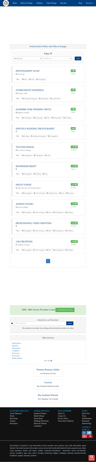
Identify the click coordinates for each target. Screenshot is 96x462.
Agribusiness (16, 343)
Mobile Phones (17, 358)
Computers (16, 351)
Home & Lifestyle (40, 423)
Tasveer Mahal (25, 147)
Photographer (57, 118)
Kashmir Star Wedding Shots (33, 109)
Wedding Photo (52, 193)
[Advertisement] (48, 26)
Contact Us (62, 416)
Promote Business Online (48, 369)
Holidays (39, 3)
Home (15, 3)
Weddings (67, 118)
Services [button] (89, 3)
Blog (80, 3)
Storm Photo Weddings (30, 90)
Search (92, 457)
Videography (27, 118)
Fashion (12, 421)
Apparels (15, 346)
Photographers (58, 212)
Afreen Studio (24, 204)
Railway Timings (27, 3)
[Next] (52, 261)
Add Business (87, 418)
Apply (78, 58)
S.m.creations (24, 241)
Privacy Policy (63, 418)
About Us (61, 413)
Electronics (16, 353)
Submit (70, 323)
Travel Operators (16, 413)
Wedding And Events (41, 421)
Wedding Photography (29, 98)
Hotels (12, 416)
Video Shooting (39, 193)
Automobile (16, 348)
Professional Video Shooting (34, 223)
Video (31, 79)
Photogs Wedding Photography (35, 128)
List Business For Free (65, 310)
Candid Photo (55, 98)
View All (48, 361)
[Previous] (44, 261)
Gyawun (48, 382)
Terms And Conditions (66, 421)
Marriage (69, 193)
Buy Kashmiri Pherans (48, 395)
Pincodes (63, 3)
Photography (41, 79)
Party (45, 174)
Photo (24, 79)
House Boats (38, 418)
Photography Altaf (28, 71)
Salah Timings (51, 3)
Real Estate (16, 356)
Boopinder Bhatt (26, 166)
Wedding (25, 136)
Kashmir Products (40, 413)
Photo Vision (23, 185)
